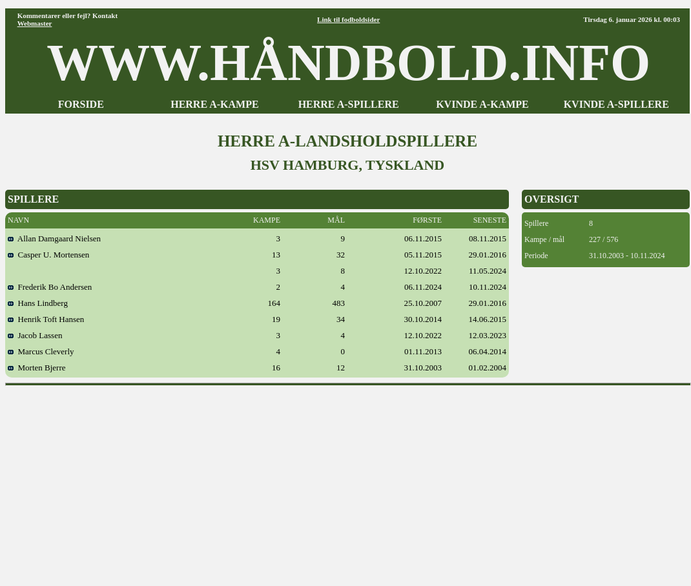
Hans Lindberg (38, 303)
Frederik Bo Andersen (50, 287)
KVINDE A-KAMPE (482, 104)
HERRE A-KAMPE (214, 104)
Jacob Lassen (35, 335)
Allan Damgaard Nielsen (54, 238)
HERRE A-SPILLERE (348, 104)
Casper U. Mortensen (48, 254)
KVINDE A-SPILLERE (616, 104)
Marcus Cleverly (41, 351)
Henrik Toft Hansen (46, 319)
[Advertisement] (348, 481)
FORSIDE (81, 104)
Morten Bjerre (37, 367)
